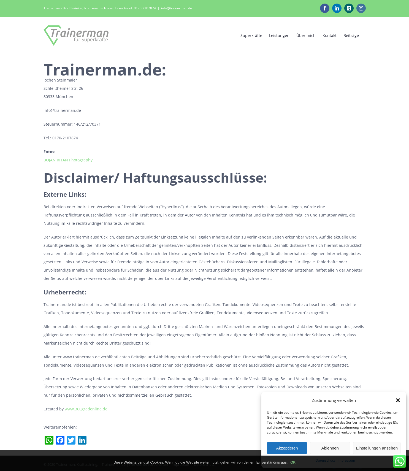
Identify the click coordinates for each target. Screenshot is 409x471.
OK (293, 462)
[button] (398, 400)
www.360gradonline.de (86, 409)
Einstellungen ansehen (377, 448)
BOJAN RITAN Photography (68, 160)
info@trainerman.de (176, 8)
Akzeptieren (287, 448)
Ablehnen (329, 448)
